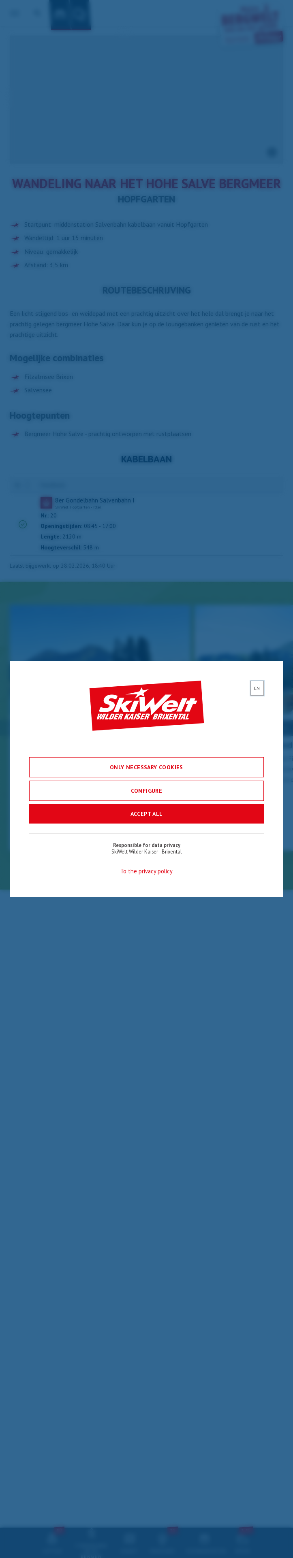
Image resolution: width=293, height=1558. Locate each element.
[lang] (257, 690)
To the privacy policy (146, 873)
